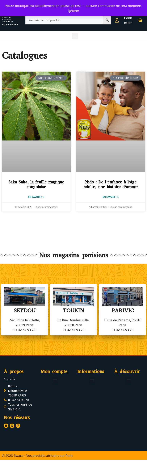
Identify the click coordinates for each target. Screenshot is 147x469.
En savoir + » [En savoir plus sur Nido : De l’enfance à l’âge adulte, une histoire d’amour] (111, 197)
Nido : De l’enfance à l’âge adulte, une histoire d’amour (111, 184)
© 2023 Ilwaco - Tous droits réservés (29, 465)
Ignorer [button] (73, 10)
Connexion (128, 20)
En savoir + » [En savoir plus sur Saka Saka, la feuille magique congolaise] (36, 197)
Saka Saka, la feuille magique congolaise (36, 184)
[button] (75, 36)
